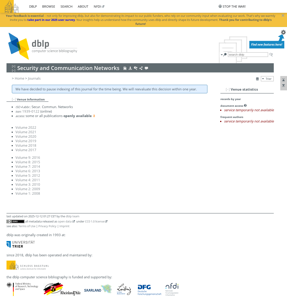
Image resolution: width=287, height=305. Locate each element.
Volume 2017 (25, 150)
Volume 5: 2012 (27, 175)
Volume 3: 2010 (27, 184)
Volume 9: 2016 (27, 157)
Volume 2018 (25, 145)
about (83, 6)
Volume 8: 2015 (27, 162)
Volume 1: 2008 (27, 193)
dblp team (72, 216)
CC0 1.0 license (94, 221)
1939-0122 (30, 111)
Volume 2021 (25, 132)
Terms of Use (26, 226)
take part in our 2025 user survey (51, 20)
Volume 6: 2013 (27, 171)
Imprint (64, 226)
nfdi (97, 6)
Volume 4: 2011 (27, 180)
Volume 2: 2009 (27, 189)
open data (65, 221)
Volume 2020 (25, 136)
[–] (228, 89)
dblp (33, 6)
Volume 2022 (25, 127)
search (66, 6)
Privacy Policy (47, 226)
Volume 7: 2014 (27, 166)
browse (48, 6)
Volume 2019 (25, 141)
